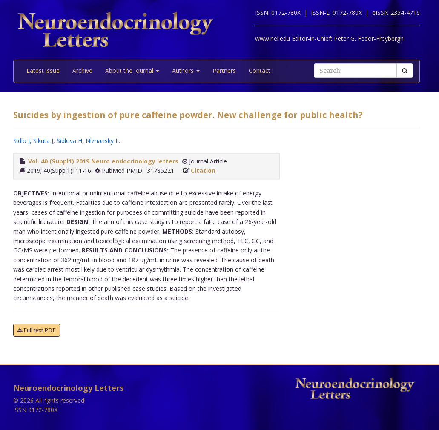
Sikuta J (43, 141)
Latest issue (43, 70)
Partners (224, 70)
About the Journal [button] (132, 70)
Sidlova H (69, 141)
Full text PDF (36, 330)
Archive (82, 70)
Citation (203, 170)
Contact (259, 70)
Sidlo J (21, 141)
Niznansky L (102, 141)
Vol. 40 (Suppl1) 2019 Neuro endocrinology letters (103, 161)
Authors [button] (186, 70)
